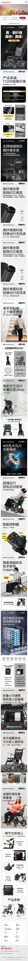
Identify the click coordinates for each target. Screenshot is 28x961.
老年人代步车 (6, 17)
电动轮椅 (23, 17)
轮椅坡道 (23, 19)
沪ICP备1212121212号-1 (16, 959)
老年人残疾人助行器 (14, 19)
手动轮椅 (5, 19)
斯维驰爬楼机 (15, 17)
